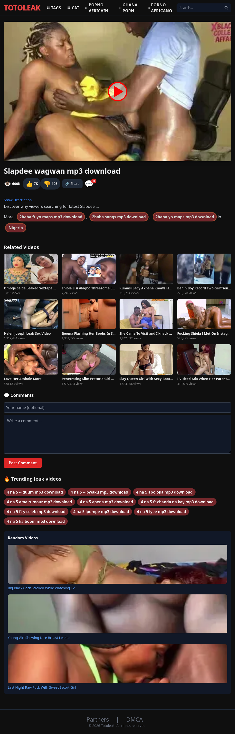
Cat (73, 7)
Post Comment (23, 463)
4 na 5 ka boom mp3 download (36, 521)
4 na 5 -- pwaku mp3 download (99, 492)
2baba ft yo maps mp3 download (50, 216)
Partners (98, 719)
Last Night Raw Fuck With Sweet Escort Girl (42, 687)
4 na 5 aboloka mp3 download (164, 492)
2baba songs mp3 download (119, 216)
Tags (53, 7)
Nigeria (16, 227)
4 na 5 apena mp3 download (106, 502)
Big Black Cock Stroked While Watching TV (41, 588)
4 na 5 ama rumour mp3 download (39, 502)
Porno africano (159, 7)
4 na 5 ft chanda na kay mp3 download (177, 502)
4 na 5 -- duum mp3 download (35, 492)
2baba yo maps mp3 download (184, 216)
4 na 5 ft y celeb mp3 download (36, 511)
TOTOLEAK (22, 7)
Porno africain (96, 7)
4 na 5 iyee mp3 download (161, 511)
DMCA (134, 719)
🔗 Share (72, 183)
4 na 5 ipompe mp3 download (101, 511)
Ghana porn (128, 7)
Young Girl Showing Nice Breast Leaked (39, 637)
